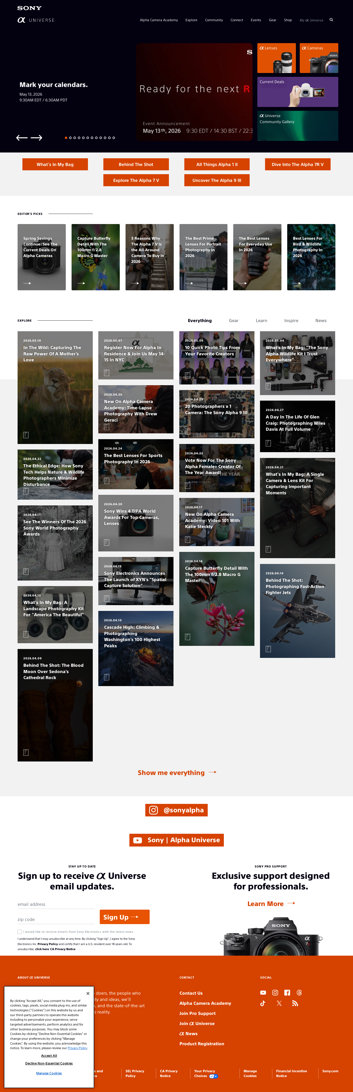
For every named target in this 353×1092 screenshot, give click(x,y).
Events (256, 20)
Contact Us (191, 993)
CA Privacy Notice (62, 949)
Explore (191, 20)
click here (42, 949)
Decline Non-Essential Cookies (49, 1063)
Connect (237, 20)
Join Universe (197, 1023)
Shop (288, 20)
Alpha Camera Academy (159, 20)
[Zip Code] (56, 919)
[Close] (88, 993)
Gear (272, 20)
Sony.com (330, 1071)
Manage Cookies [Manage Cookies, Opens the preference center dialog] (49, 1073)
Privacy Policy (48, 944)
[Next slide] (36, 137)
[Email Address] (56, 904)
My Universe (311, 19)
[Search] (331, 20)
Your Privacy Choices (206, 1074)
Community (214, 20)
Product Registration (202, 1043)
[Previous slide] (22, 137)
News (189, 1033)
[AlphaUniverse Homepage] (36, 20)
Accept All (49, 1055)
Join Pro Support (198, 1013)
